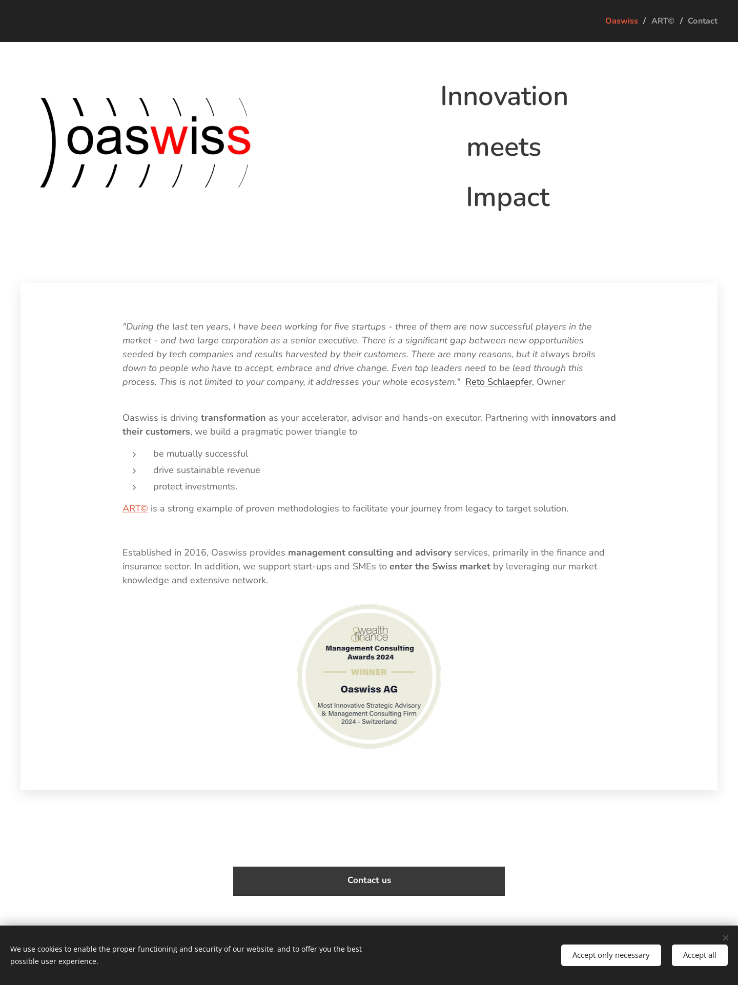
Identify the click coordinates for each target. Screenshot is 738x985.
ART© (135, 508)
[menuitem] (619, 21)
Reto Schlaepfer (498, 382)
